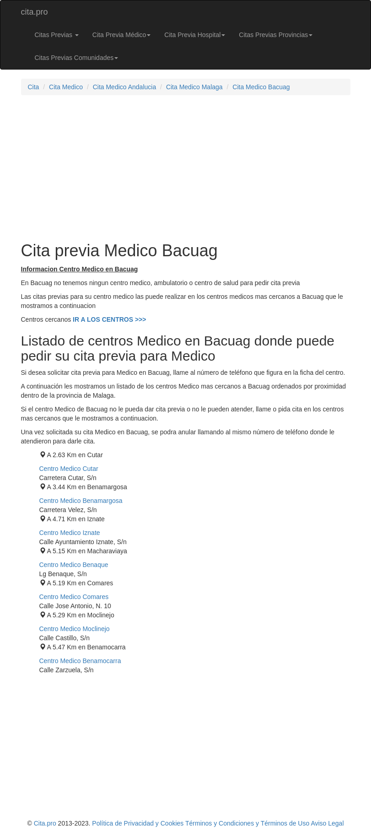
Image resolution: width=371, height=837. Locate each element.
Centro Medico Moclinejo (74, 628)
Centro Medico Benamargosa (81, 500)
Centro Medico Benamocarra (80, 660)
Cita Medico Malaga (194, 87)
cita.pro (34, 11)
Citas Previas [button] (57, 34)
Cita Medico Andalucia (124, 87)
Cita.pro (45, 823)
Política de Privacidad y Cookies (137, 823)
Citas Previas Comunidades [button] (76, 57)
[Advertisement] (185, 168)
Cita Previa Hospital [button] (194, 34)
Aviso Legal (327, 823)
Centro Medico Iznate (69, 532)
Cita (33, 87)
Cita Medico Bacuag (261, 87)
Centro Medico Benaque (73, 564)
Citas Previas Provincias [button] (275, 34)
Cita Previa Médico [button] (121, 34)
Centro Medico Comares (74, 596)
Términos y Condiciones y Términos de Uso (247, 823)
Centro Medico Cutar (68, 468)
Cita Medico (66, 87)
